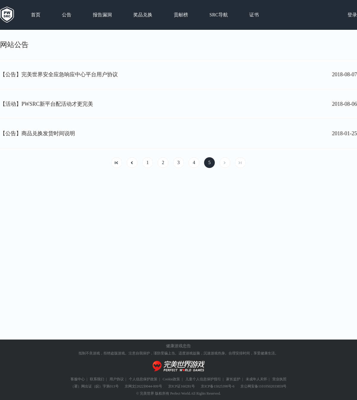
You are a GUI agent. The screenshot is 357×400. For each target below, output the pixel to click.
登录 (352, 14)
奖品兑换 (142, 14)
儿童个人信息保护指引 (203, 379)
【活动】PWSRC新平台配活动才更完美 (46, 104)
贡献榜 (181, 14)
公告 (66, 14)
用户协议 (116, 379)
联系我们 (97, 379)
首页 (35, 14)
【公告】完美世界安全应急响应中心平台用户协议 (59, 74)
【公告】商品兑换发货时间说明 (37, 133)
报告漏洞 (102, 14)
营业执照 (279, 379)
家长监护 (233, 379)
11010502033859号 (272, 386)
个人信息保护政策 (143, 379)
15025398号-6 (224, 386)
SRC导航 (218, 14)
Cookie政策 (171, 379)
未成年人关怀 (256, 379)
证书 (254, 14)
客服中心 (78, 379)
